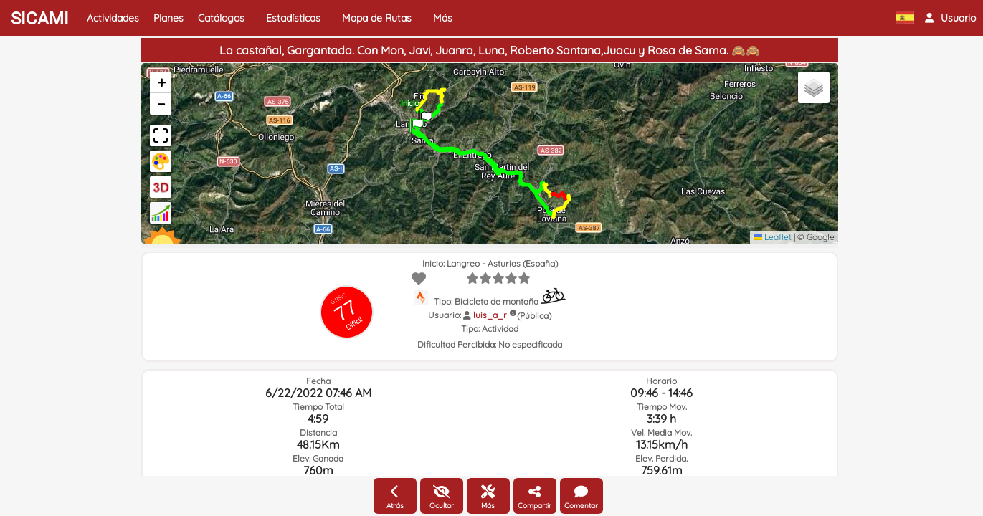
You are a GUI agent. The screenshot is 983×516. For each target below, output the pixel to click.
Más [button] (442, 17)
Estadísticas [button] (293, 17)
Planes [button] (168, 17)
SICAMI (40, 19)
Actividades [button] (113, 17)
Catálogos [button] (221, 17)
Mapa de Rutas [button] (377, 17)
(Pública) (534, 315)
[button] (950, 18)
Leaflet (773, 236)
